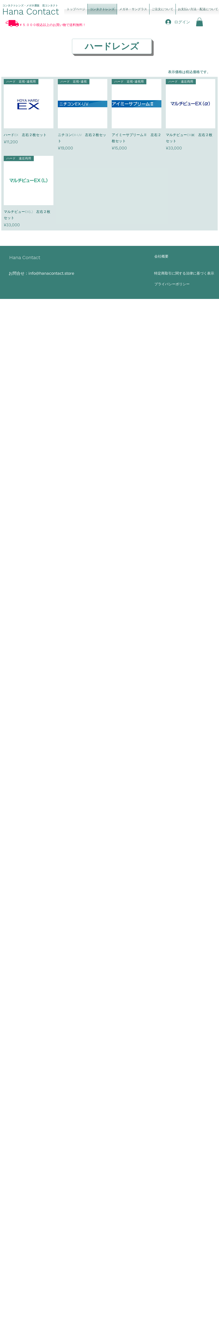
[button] (199, 22)
